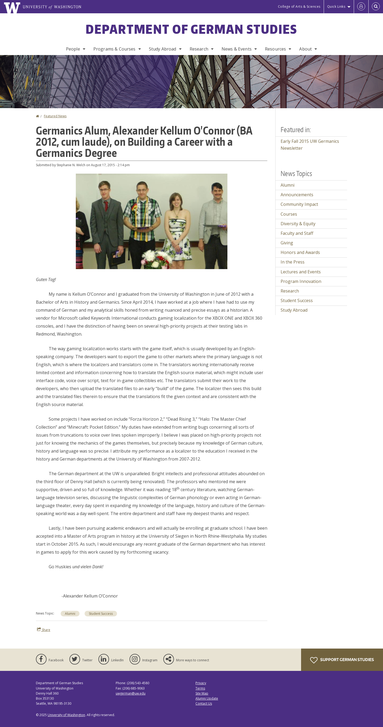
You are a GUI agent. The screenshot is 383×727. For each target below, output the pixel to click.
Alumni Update (206, 698)
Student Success (101, 613)
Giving (287, 243)
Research (199, 49)
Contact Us (203, 703)
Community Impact (299, 204)
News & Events (237, 49)
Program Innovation (301, 281)
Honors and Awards (300, 252)
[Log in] (361, 6)
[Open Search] (376, 6)
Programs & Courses (114, 49)
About (305, 49)
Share (43, 629)
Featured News (55, 116)
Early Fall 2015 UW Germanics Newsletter (310, 144)
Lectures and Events (301, 272)
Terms (200, 688)
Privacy (200, 683)
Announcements (297, 195)
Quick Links (336, 6)
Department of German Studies (191, 29)
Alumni (70, 613)
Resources (275, 49)
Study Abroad (162, 49)
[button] (151, 221)
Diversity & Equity (298, 224)
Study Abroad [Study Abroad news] (294, 310)
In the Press (293, 262)
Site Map (201, 693)
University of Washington (66, 715)
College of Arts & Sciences (299, 6)
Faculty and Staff (297, 233)
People (73, 49)
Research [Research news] (290, 291)
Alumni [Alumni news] (287, 185)
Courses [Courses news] (289, 214)
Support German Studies (342, 660)
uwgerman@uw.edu (130, 693)
